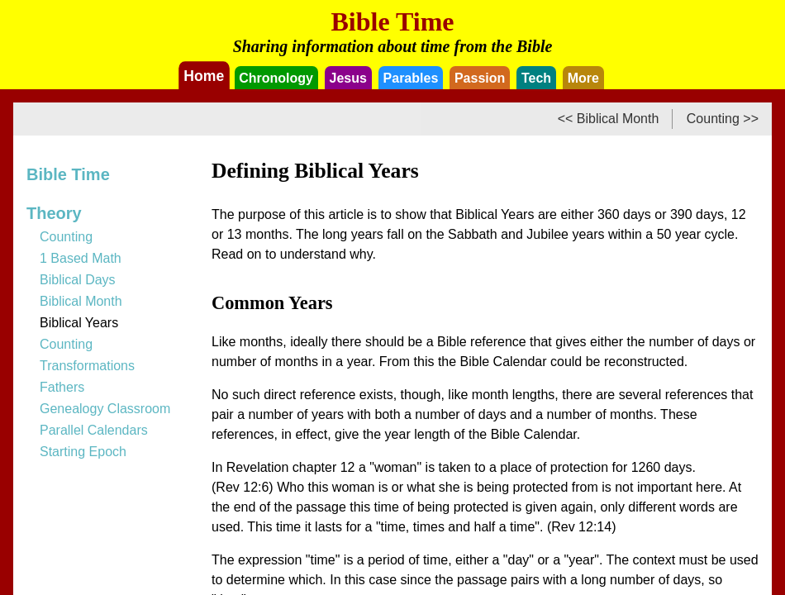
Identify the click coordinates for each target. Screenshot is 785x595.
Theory (54, 213)
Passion (479, 78)
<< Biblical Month (608, 119)
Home (204, 75)
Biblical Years (79, 323)
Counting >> (723, 119)
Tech (536, 78)
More (583, 78)
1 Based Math (80, 258)
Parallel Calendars (94, 430)
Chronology (276, 78)
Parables (411, 78)
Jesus (348, 78)
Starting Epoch (83, 452)
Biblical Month (81, 301)
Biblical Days (78, 280)
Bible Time (68, 174)
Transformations (87, 366)
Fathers (62, 387)
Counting (66, 237)
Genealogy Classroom (105, 409)
